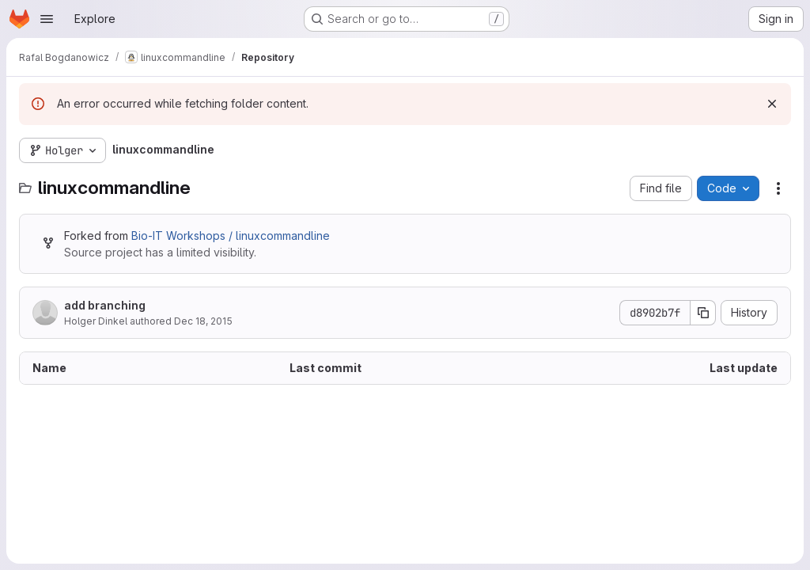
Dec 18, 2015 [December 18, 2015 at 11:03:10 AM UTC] (203, 321)
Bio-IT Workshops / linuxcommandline (230, 235)
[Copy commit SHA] (703, 312)
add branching (105, 305)
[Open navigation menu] (46, 19)
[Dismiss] (772, 103)
